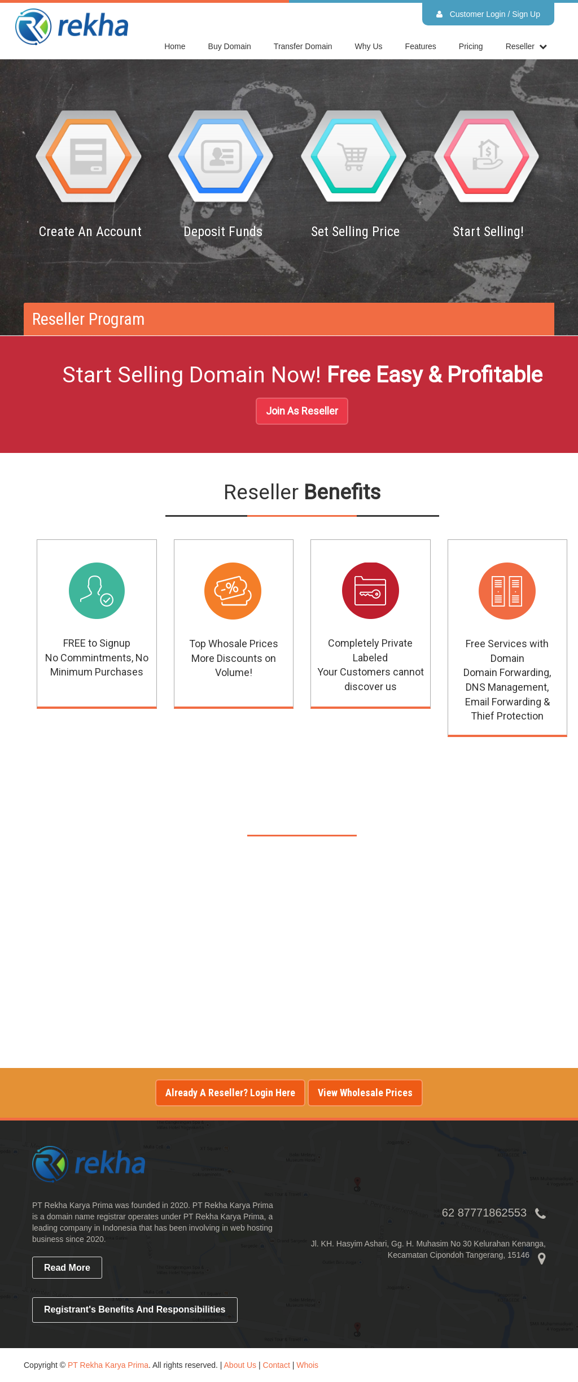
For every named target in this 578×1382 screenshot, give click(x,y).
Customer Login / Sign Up (488, 14)
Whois (307, 1365)
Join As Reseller (302, 411)
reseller (520, 46)
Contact (276, 1365)
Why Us (369, 46)
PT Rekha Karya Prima (108, 1365)
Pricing (471, 46)
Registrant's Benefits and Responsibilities (135, 1309)
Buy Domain (229, 46)
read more (67, 1267)
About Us (240, 1365)
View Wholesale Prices (365, 1092)
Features (420, 46)
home (174, 46)
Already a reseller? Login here (230, 1092)
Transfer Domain (303, 46)
